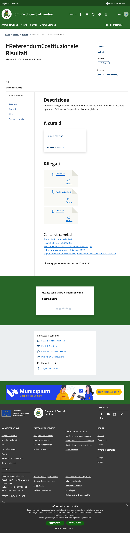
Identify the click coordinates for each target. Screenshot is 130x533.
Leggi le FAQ (39, 485)
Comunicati (102, 440)
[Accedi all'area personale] (115, 3)
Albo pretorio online (74, 481)
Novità (16, 34)
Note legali (70, 490)
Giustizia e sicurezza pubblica (78, 435)
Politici (4, 453)
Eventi (100, 461)
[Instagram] (90, 14)
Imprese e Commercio (43, 440)
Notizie (25, 34)
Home (7, 34)
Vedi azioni (103, 52)
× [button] (127, 505)
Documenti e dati (9, 463)
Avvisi (100, 444)
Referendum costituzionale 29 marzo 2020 (64, 250)
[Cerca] (125, 14)
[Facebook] (77, 14)
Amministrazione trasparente (78, 476)
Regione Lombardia (10, 3)
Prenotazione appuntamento (46, 476)
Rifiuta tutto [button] (75, 523)
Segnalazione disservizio (44, 481)
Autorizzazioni (72, 449)
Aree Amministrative (11, 440)
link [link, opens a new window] (89, 518)
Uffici (4, 444)
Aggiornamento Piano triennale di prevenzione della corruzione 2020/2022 (80, 253)
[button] (65, 528)
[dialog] (65, 518)
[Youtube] (83, 14)
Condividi (103, 46)
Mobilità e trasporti (42, 449)
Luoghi (100, 457)
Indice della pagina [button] (16, 95)
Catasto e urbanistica (43, 444)
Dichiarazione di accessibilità (78, 494)
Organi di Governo (9, 435)
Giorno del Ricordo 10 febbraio (58, 239)
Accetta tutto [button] (55, 523)
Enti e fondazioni (9, 449)
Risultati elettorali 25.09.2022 (58, 243)
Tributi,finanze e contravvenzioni (80, 440)
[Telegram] (96, 14)
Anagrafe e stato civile (43, 435)
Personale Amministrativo (13, 458)
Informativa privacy (74, 485)
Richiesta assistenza (42, 490)
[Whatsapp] (102, 14)
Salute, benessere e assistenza (79, 445)
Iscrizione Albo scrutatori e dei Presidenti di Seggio (68, 246)
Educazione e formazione (76, 431)
